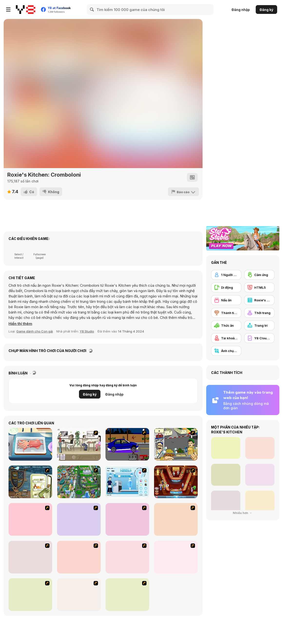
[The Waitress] (79, 444)
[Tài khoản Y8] (226, 338)
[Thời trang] (259, 313)
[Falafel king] (176, 444)
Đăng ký (266, 10)
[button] (20, 323)
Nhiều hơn (243, 513)
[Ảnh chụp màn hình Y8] (226, 351)
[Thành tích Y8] (226, 313)
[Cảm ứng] (259, 275)
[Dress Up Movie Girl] (127, 594)
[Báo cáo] (183, 191)
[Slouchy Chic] (30, 594)
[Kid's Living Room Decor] (30, 557)
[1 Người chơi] (226, 275)
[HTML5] (259, 287)
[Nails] (176, 557)
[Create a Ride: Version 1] (127, 444)
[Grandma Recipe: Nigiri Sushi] (30, 444)
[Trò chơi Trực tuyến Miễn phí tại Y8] (26, 9)
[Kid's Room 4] (176, 519)
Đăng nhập (241, 10)
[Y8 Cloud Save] (259, 338)
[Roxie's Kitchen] (259, 300)
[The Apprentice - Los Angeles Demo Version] (176, 482)
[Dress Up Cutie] (79, 519)
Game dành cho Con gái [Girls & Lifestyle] (34, 331)
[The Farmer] (127, 519)
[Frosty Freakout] (127, 482)
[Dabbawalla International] (79, 482)
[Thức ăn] (226, 325)
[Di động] (226, 287)
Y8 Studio (87, 331)
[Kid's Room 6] (79, 557)
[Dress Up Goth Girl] (79, 594)
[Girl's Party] (127, 557)
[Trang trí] (259, 325)
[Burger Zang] (30, 519)
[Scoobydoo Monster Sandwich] (30, 482)
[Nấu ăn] (226, 300)
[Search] (92, 9)
